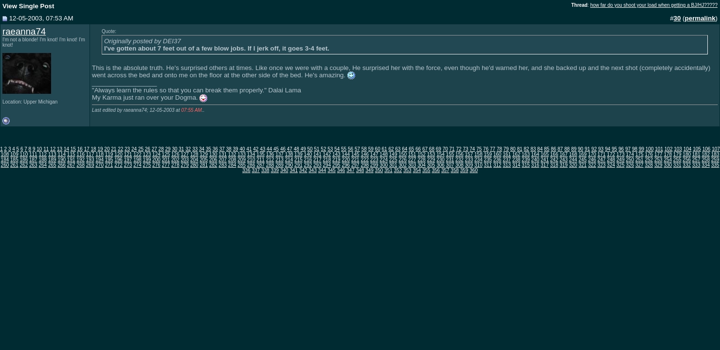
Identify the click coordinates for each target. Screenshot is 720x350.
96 (621, 149)
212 (270, 159)
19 (100, 149)
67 (425, 149)
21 (113, 149)
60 (377, 149)
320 (573, 165)
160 (497, 154)
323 (601, 165)
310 (478, 165)
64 (404, 149)
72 (458, 149)
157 (469, 154)
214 (289, 159)
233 (469, 159)
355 (426, 170)
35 (208, 149)
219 (336, 159)
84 (539, 149)
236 (497, 159)
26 (147, 149)
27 (154, 149)
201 (166, 159)
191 (71, 159)
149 (393, 154)
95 (614, 149)
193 (90, 159)
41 (249, 149)
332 (687, 165)
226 (402, 159)
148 (383, 154)
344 (322, 170)
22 (120, 149)
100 (650, 149)
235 (488, 159)
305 (431, 165)
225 (393, 159)
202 (175, 159)
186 (24, 159)
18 (93, 149)
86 (553, 149)
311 (488, 165)
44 (269, 149)
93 (601, 149)
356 (436, 170)
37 (222, 149)
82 (526, 149)
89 (573, 149)
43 (262, 149)
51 (316, 149)
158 (478, 154)
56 (350, 149)
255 (677, 159)
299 (374, 165)
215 (298, 159)
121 (128, 154)
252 (649, 159)
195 (109, 159)
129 (203, 154)
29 (168, 149)
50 (310, 149)
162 (516, 154)
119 (109, 154)
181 (696, 154)
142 (327, 154)
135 (260, 154)
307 (450, 165)
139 (298, 154)
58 (364, 149)
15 (73, 149)
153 (431, 154)
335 (715, 165)
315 (526, 165)
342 (303, 170)
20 (106, 149)
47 (289, 149)
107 (716, 149)
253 (658, 159)
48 (296, 149)
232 (459, 159)
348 (360, 170)
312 (497, 165)
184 (5, 159)
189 (52, 159)
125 (166, 154)
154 (440, 154)
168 (573, 154)
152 (421, 154)
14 (66, 149)
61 (384, 149)
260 (5, 165)
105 (697, 149)
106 (706, 149)
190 (61, 159)
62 (391, 149)
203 (184, 159)
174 (630, 154)
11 (46, 149)
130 (213, 154)
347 (350, 170)
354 (417, 170)
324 (611, 165)
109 (14, 154)
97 (627, 149)
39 (235, 149)
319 (563, 165)
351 (388, 170)
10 (39, 149)
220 (346, 159)
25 (141, 149)
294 (327, 165)
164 (535, 154)
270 (99, 165)
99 (641, 149)
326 (630, 165)
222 (364, 159)
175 (639, 154)
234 (478, 159)
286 (251, 165)
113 (52, 154)
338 (265, 170)
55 (343, 149)
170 (592, 154)
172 (611, 154)
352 (398, 170)
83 (533, 149)
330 (668, 165)
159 (488, 154)
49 (303, 149)
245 (582, 159)
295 (336, 165)
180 (687, 154)
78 (499, 149)
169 (582, 154)
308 (459, 165)
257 (696, 159)
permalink (700, 18)
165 (544, 154)
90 (580, 149)
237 (507, 159)
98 (634, 149)
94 (607, 149)
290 (289, 165)
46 (283, 149)
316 (535, 165)
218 (327, 159)
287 (260, 165)
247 (601, 159)
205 (203, 159)
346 (341, 170)
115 (71, 154)
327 (639, 165)
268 (80, 165)
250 (630, 159)
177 (658, 154)
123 (147, 154)
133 (241, 154)
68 (431, 149)
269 (90, 165)
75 (479, 149)
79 (506, 149)
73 (465, 149)
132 (232, 154)
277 (166, 165)
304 (421, 165)
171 (601, 154)
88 (567, 149)
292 (308, 165)
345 (331, 170)
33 (195, 149)
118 (99, 154)
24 (134, 149)
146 (364, 154)
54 (337, 149)
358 (454, 170)
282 (213, 165)
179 (677, 154)
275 (147, 165)
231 (450, 159)
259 (715, 159)
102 (669, 149)
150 (402, 154)
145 (355, 154)
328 (649, 165)
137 (279, 154)
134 (251, 154)
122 (137, 154)
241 (544, 159)
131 (222, 154)
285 (241, 165)
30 (174, 149)
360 (473, 170)
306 (440, 165)
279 (184, 165)
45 (276, 149)
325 (620, 165)
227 (412, 159)
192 (80, 159)
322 (592, 165)
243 (563, 159)
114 (61, 154)
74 (472, 149)
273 (128, 165)
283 (222, 165)
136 (270, 154)
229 (431, 159)
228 (421, 159)
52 (323, 149)
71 (452, 149)
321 (582, 165)
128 (194, 154)
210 (251, 159)
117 (90, 154)
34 (201, 149)
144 (346, 154)
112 (42, 154)
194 (99, 159)
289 (279, 165)
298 (364, 165)
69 (438, 149)
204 (194, 159)
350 (379, 170)
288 (270, 165)
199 (147, 159)
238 (516, 159)
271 (109, 165)
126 (175, 154)
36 (215, 149)
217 (317, 159)
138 (289, 154)
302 (402, 165)
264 (42, 165)
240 (535, 159)
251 (639, 159)
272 (118, 165)
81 (519, 149)
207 (222, 159)
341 (293, 170)
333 (696, 165)
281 (203, 165)
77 (492, 149)
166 (554, 154)
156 (459, 154)
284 (232, 165)
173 (620, 154)
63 (397, 149)
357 (445, 170)
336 (246, 170)
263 (33, 165)
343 (312, 170)
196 (118, 159)
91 (587, 149)
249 (620, 159)
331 (677, 165)
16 (80, 149)
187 (33, 159)
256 (687, 159)
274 (137, 165)
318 (554, 165)
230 (440, 159)
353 (407, 170)
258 (706, 159)
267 (71, 165)
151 (412, 154)
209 (241, 159)
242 (554, 159)
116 (80, 154)
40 (242, 149)
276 (156, 165)
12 (52, 149)
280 (194, 165)
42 (255, 149)
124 (156, 154)
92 (594, 149)
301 (393, 165)
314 (516, 165)
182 (706, 154)
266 (61, 165)
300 (383, 165)
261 (14, 165)
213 (279, 159)
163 (526, 154)
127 (184, 154)
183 (715, 154)
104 (688, 149)
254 (668, 159)
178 (668, 154)
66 (418, 149)
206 (213, 159)
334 (706, 165)
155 (450, 154)
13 (59, 149)
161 (507, 154)
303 (412, 165)
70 (445, 149)
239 (526, 159)
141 (317, 154)
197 (128, 159)
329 (658, 165)
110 (24, 154)
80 (513, 149)
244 (573, 159)
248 (611, 159)
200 (156, 159)
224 (383, 159)
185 (14, 159)
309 (469, 165)
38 (229, 149)
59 (371, 149)
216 (308, 159)
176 (649, 154)
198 (137, 159)
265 (52, 165)
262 (24, 165)
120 (118, 154)
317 (544, 165)
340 (284, 170)
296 (346, 165)
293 (317, 165)
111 (33, 154)
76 (485, 149)
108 (5, 154)
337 (256, 170)
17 (87, 149)
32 (188, 149)
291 (298, 165)
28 (161, 149)
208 (232, 159)
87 (560, 149)
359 (464, 170)
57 (357, 149)
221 (355, 159)
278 (175, 165)
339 (274, 170)
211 (260, 159)
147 (374, 154)
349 (369, 170)
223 (374, 159)
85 (546, 149)
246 (592, 159)
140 (308, 154)
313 (507, 165)
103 (678, 149)
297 (355, 165)
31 (181, 149)
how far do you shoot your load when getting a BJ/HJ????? (654, 5)
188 (42, 159)
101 (659, 149)
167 (563, 154)
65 (411, 149)
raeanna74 (24, 31)
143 (336, 154)
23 (127, 149)
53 (330, 149)
